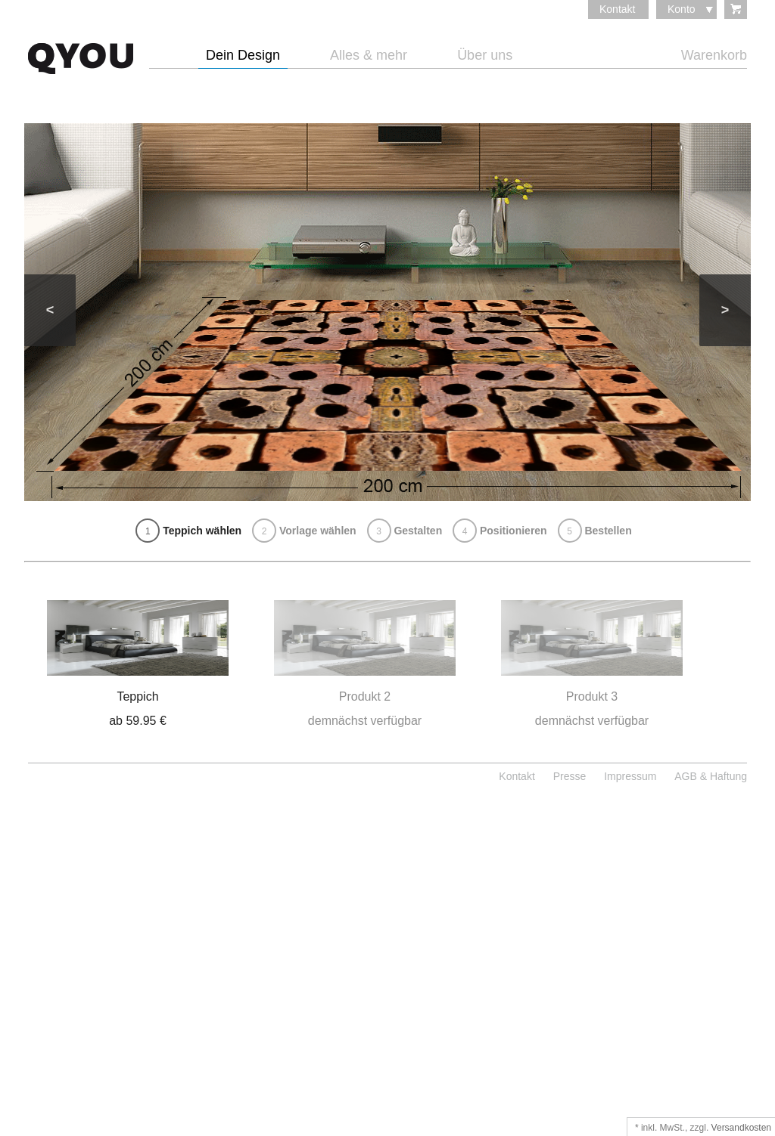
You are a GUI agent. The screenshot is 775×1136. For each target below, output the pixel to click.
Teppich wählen (188, 530)
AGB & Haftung (710, 776)
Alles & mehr (368, 56)
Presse (570, 776)
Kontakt (617, 9)
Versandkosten (741, 1127)
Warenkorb (714, 56)
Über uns (484, 56)
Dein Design (243, 56)
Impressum (630, 776)
